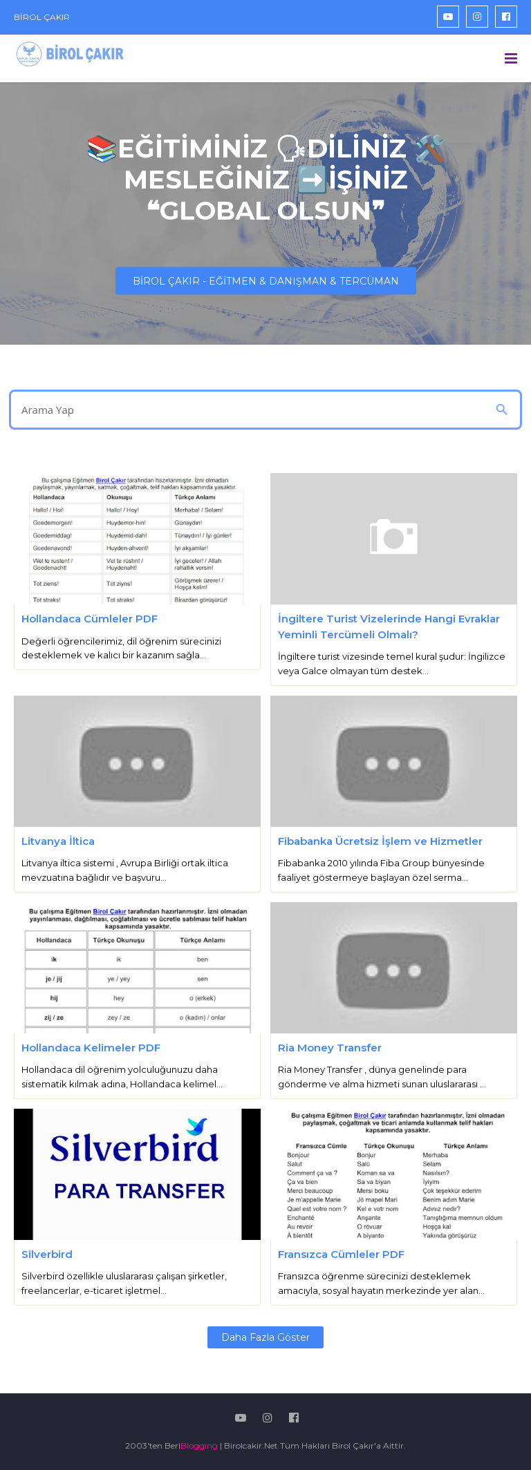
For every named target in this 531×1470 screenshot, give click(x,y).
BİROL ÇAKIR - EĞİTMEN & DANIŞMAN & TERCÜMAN (266, 281)
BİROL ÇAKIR (42, 17)
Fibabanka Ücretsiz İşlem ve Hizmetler (380, 841)
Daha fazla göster (265, 1337)
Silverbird (47, 1254)
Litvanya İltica (58, 841)
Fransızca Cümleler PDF (341, 1254)
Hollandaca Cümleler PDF (89, 618)
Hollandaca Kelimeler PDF (90, 1047)
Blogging (199, 1445)
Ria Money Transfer (330, 1047)
